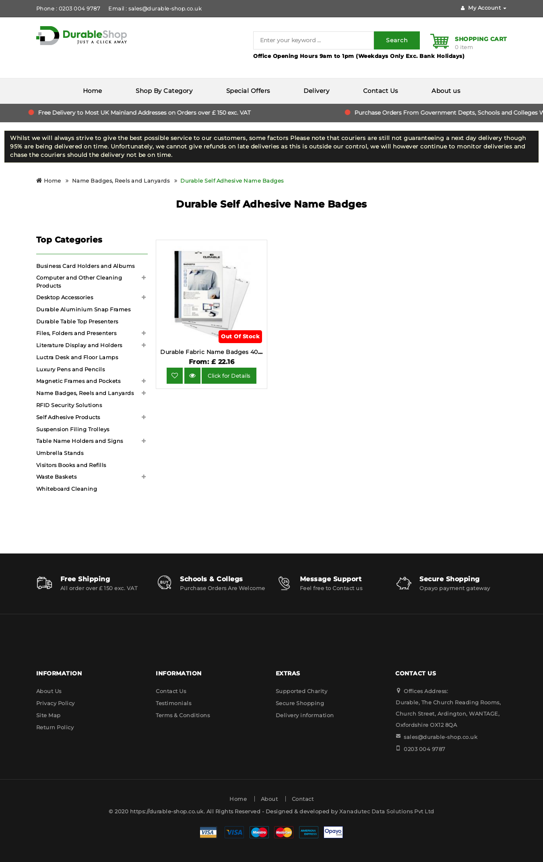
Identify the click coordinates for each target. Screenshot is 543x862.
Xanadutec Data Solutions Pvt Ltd (386, 811)
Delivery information (305, 715)
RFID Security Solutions (69, 405)
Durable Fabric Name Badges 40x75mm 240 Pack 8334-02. (248, 352)
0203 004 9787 (425, 749)
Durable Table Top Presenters (77, 321)
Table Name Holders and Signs (79, 441)
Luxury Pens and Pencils (70, 369)
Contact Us (380, 91)
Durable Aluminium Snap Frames (83, 309)
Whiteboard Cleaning (66, 489)
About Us (49, 691)
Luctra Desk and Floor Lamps (77, 357)
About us (446, 91)
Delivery (316, 91)
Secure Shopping (300, 703)
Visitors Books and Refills (71, 465)
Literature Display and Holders (79, 345)
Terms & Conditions (183, 715)
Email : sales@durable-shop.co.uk (155, 8)
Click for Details (229, 375)
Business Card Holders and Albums (85, 266)
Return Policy (55, 727)
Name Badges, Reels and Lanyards (121, 180)
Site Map (48, 715)
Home (92, 91)
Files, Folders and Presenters (76, 333)
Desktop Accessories (64, 297)
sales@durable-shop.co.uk (440, 737)
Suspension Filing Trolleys (72, 429)
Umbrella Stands (60, 453)
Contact (303, 799)
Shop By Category (164, 91)
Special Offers (248, 91)
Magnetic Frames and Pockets (78, 381)
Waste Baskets (56, 476)
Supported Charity (302, 691)
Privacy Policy (55, 703)
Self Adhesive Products (68, 417)
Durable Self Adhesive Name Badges (232, 180)
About (269, 799)
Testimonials (173, 703)
